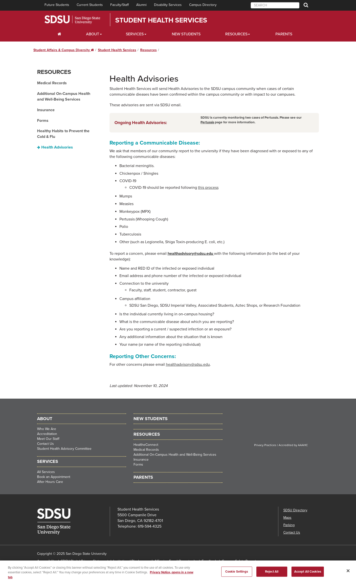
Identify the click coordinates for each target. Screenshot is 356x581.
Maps (287, 518)
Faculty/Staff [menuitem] (119, 5)
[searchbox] (275, 5)
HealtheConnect (146, 445)
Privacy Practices (265, 445)
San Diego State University (72, 19)
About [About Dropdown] (92, 34)
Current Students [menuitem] (90, 5)
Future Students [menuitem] (56, 5)
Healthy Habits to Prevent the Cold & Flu (63, 134)
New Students (186, 34)
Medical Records (52, 83)
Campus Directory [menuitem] (203, 5)
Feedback (209, 561)
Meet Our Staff (48, 439)
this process (208, 187)
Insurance (46, 110)
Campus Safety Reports (240, 561)
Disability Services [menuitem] (168, 5)
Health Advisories (57, 147)
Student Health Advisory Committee (64, 449)
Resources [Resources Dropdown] (236, 34)
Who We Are (46, 429)
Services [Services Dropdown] (135, 34)
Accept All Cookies (307, 575)
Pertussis (207, 122)
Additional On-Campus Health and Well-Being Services (63, 96)
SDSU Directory (295, 510)
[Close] (348, 574)
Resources (148, 50)
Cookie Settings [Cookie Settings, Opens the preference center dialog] (236, 575)
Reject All (271, 575)
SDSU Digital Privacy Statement (84, 561)
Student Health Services (161, 20)
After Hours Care (50, 482)
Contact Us (45, 444)
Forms (42, 120)
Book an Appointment (53, 477)
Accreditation (47, 434)
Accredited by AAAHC (293, 445)
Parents (283, 34)
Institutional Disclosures (131, 561)
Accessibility (46, 561)
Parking (289, 525)
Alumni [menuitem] (141, 5)
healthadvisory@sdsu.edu (191, 253)
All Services (46, 472)
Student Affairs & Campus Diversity (63, 50)
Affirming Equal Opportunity (176, 561)
